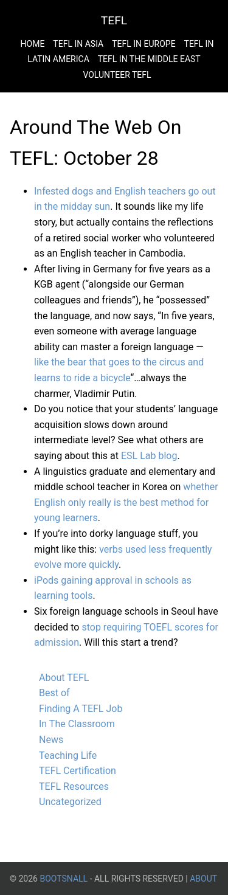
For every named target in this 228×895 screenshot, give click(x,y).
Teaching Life (68, 755)
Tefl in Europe (143, 44)
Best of (54, 693)
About (203, 878)
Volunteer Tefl (117, 75)
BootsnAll (64, 878)
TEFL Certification (77, 770)
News (51, 739)
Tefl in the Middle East (149, 59)
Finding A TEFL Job (80, 708)
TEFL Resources (74, 786)
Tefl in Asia (78, 44)
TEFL (114, 20)
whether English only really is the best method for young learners (126, 502)
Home (33, 44)
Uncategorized (70, 801)
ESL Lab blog (149, 455)
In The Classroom (77, 724)
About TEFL (64, 677)
